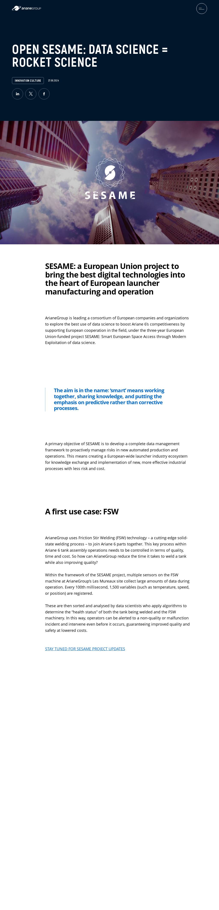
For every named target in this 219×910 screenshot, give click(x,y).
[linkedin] (17, 93)
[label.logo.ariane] (26, 9)
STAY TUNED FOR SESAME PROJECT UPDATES (85, 649)
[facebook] (44, 93)
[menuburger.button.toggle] (201, 8)
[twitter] (30, 93)
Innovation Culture (28, 81)
